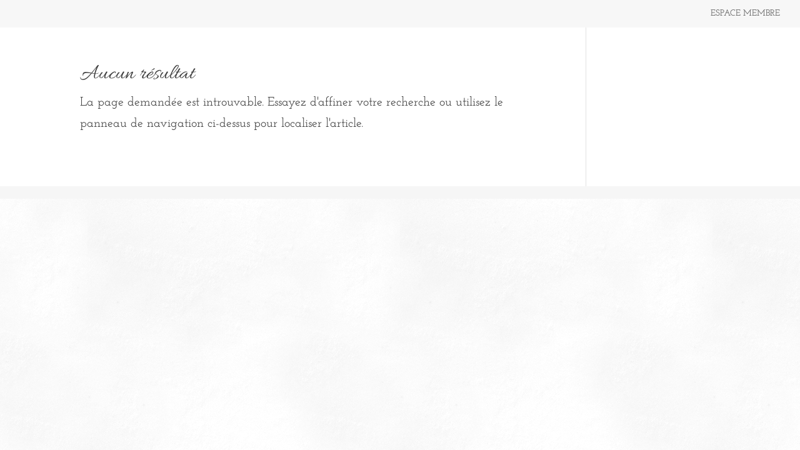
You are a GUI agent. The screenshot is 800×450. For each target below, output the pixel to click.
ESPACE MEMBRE (745, 13)
